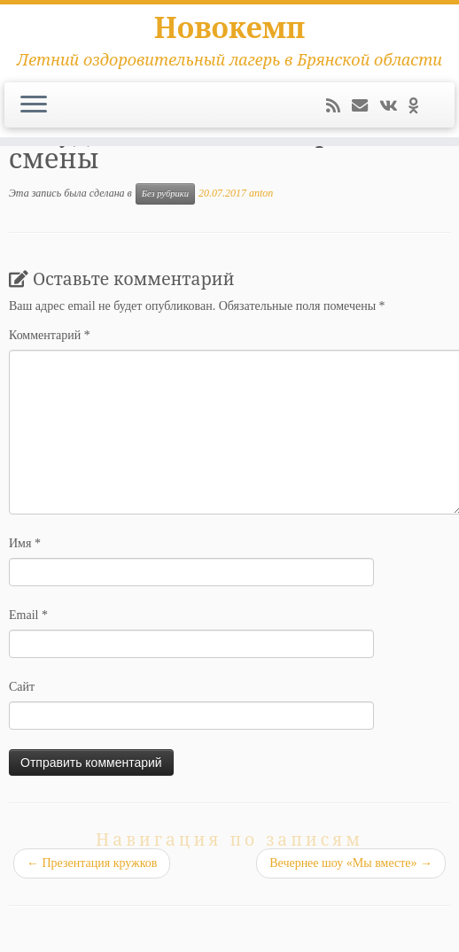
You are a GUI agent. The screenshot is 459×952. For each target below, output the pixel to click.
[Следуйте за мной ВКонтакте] (393, 106)
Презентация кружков (92, 863)
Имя (25, 543)
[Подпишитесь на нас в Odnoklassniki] (419, 106)
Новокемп (230, 27)
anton (261, 193)
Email (28, 615)
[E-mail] (365, 106)
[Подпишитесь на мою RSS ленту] (339, 106)
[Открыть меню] (33, 105)
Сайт (22, 686)
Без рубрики (165, 193)
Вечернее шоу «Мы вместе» (350, 863)
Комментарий (49, 335)
